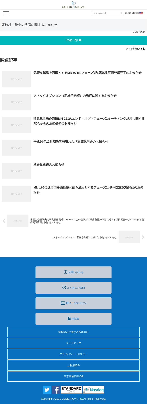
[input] (108, 13)
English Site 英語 (134, 13)
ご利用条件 (73, 365)
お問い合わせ (73, 272)
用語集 (73, 318)
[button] (121, 13)
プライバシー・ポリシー (73, 354)
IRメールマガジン (73, 303)
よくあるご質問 (73, 287)
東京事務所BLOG (73, 376)
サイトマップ (73, 343)
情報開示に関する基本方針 (73, 332)
